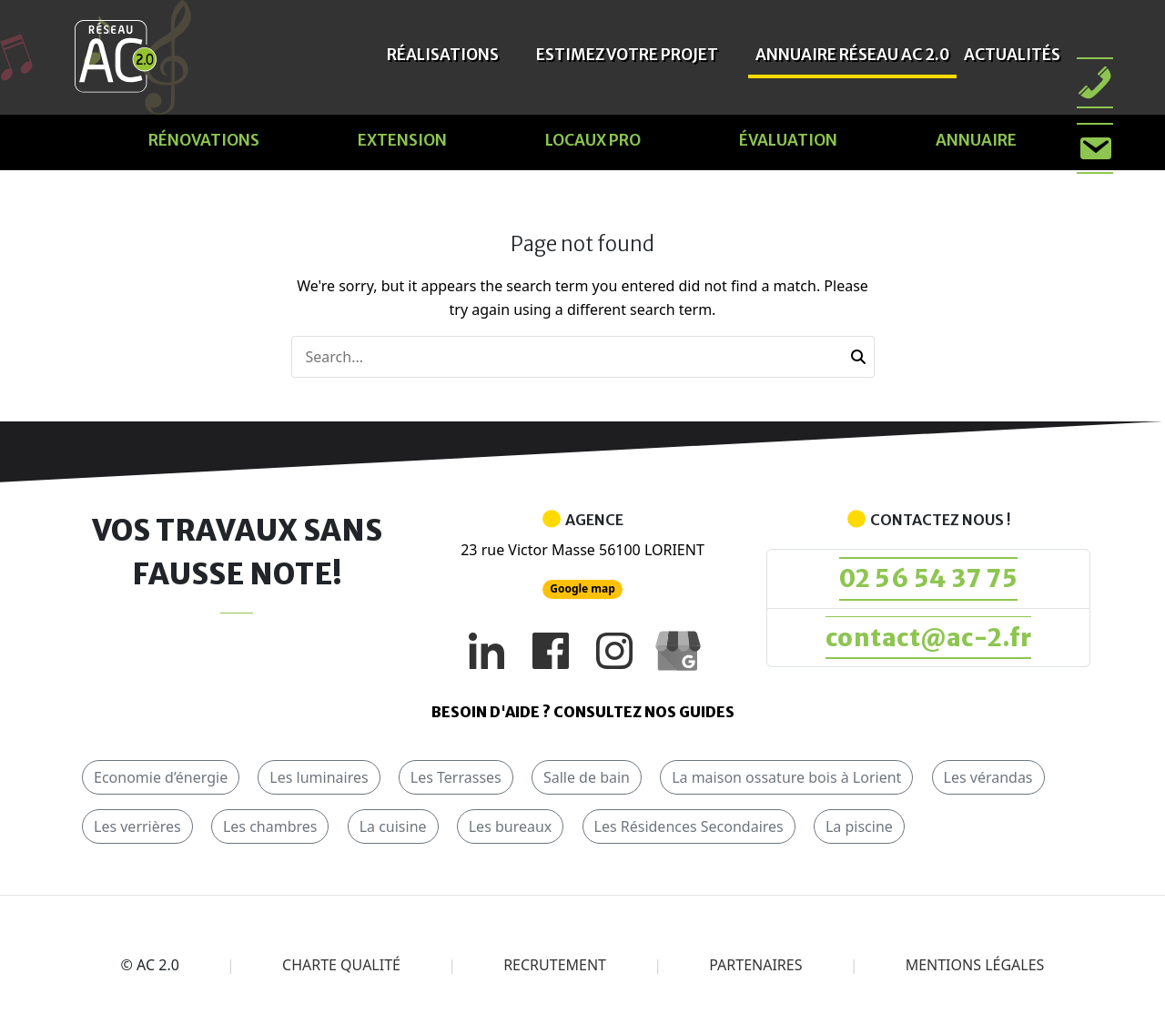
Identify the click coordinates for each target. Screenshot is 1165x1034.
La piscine (859, 826)
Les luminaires (318, 777)
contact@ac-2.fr (928, 638)
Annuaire (976, 140)
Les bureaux (510, 826)
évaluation (788, 140)
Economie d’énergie (161, 777)
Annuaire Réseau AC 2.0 (852, 55)
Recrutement (554, 965)
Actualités (1012, 55)
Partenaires (755, 965)
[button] (858, 357)
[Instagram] (614, 651)
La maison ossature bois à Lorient (786, 777)
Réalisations (443, 55)
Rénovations (203, 140)
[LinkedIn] (487, 651)
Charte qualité (341, 965)
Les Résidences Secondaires (689, 826)
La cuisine (393, 826)
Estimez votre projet (627, 55)
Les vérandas (988, 777)
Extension (402, 140)
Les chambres (270, 826)
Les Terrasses (455, 777)
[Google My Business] (678, 651)
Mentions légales (975, 965)
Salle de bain (586, 777)
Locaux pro (593, 140)
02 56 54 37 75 (928, 578)
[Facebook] (550, 651)
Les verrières (137, 826)
